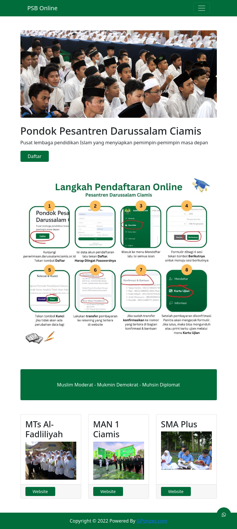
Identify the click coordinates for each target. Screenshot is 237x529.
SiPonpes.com (151, 521)
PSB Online (42, 8)
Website (40, 491)
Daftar (35, 156)
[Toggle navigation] (201, 8)
